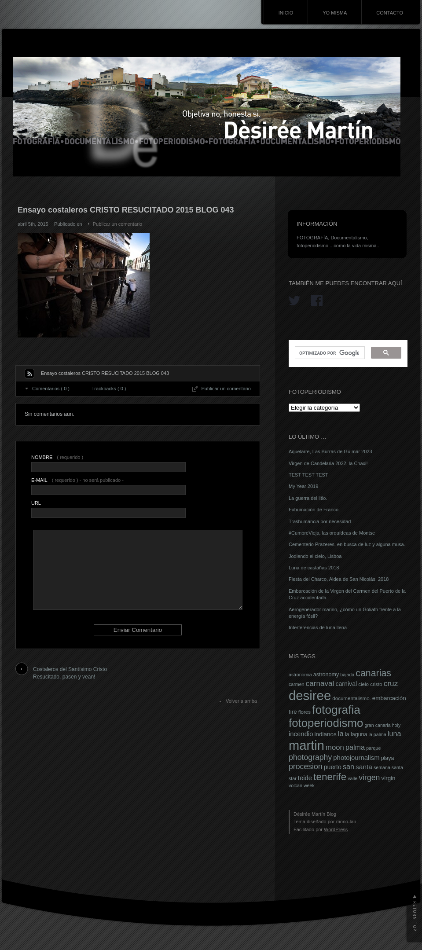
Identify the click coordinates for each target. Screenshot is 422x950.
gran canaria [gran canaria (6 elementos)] (377, 725)
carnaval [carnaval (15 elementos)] (320, 683)
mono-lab (346, 821)
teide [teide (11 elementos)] (305, 777)
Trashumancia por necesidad (320, 521)
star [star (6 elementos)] (293, 778)
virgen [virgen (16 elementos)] (369, 777)
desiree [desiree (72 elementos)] (310, 695)
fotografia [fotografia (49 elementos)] (336, 709)
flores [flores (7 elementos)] (304, 712)
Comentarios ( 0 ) (51, 388)
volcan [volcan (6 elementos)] (295, 785)
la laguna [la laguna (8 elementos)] (356, 734)
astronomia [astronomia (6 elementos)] (300, 674)
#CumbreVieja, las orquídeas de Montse (332, 533)
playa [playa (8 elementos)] (387, 758)
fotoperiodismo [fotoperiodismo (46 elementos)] (326, 723)
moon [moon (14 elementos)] (335, 747)
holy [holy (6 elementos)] (396, 725)
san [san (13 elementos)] (348, 766)
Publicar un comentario (118, 224)
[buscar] (329, 353)
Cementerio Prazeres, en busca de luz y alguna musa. (347, 544)
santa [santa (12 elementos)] (364, 766)
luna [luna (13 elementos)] (394, 733)
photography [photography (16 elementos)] (310, 757)
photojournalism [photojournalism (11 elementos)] (356, 757)
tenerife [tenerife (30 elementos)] (329, 776)
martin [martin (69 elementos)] (306, 745)
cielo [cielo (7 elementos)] (363, 684)
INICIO (286, 12)
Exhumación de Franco (313, 509)
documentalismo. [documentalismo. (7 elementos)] (351, 698)
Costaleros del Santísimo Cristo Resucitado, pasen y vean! (70, 673)
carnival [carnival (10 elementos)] (346, 683)
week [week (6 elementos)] (309, 785)
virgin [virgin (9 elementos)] (388, 778)
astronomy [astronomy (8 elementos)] (326, 674)
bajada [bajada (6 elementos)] (347, 674)
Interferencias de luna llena (318, 627)
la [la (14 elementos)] (341, 734)
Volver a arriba (241, 701)
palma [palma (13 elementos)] (355, 747)
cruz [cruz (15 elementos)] (391, 683)
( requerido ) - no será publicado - (77, 480)
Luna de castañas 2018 (314, 567)
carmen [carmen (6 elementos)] (297, 684)
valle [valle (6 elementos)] (352, 778)
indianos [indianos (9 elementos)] (326, 734)
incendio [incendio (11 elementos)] (301, 733)
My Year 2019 (303, 486)
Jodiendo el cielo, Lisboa (315, 556)
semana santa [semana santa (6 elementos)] (388, 767)
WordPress (336, 829)
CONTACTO (389, 12)
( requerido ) (57, 457)
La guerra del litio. (308, 498)
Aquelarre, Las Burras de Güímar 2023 (330, 451)
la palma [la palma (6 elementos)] (377, 734)
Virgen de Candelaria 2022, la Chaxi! (328, 463)
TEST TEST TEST (308, 474)
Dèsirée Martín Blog (315, 814)
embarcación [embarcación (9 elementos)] (389, 698)
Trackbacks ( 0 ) (109, 388)
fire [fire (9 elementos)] (293, 711)
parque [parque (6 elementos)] (373, 748)
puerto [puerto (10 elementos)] (332, 766)
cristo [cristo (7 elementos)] (376, 684)
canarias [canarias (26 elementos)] (373, 673)
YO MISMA (335, 12)
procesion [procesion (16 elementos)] (306, 766)
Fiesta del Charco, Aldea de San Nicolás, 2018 (339, 579)
